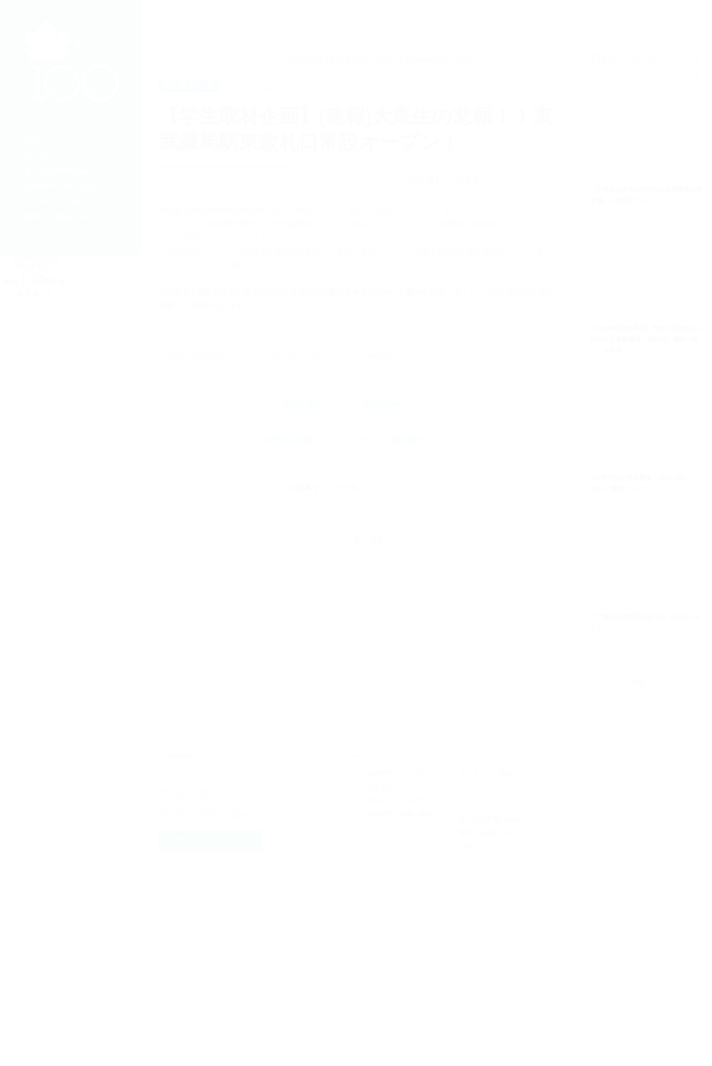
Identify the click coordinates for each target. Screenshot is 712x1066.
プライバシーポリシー (272, 909)
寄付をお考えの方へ (489, 986)
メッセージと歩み (486, 926)
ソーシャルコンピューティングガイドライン (357, 909)
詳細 (646, 180)
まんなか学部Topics (238, 83)
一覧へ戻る (365, 815)
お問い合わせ (178, 909)
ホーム (180, 83)
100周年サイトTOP (397, 926)
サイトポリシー (220, 909)
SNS (466, 999)
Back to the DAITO (397, 953)
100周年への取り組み (401, 966)
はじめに (381, 939)
